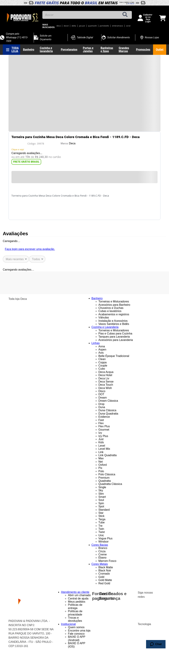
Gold (101, 576)
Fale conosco (76, 633)
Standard (104, 509)
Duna (101, 407)
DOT (101, 394)
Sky (100, 490)
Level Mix (104, 448)
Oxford (102, 464)
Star (101, 512)
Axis (101, 352)
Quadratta (104, 480)
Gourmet (103, 429)
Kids (101, 442)
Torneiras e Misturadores (113, 301)
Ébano (102, 557)
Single (102, 487)
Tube (101, 522)
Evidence (104, 416)
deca (58, 26)
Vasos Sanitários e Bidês (113, 323)
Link (101, 452)
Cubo (101, 368)
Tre (100, 525)
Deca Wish (105, 388)
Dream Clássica (108, 400)
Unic (101, 535)
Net (100, 461)
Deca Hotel (105, 375)
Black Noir (104, 570)
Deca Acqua (105, 372)
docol (66, 26)
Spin (101, 503)
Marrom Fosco (107, 560)
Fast (101, 420)
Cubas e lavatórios (110, 311)
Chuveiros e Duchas (110, 307)
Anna (101, 346)
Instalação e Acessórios (113, 320)
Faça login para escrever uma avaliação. (30, 249)
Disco (101, 391)
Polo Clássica (106, 474)
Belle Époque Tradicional (113, 355)
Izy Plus (103, 436)
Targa (101, 519)
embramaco (117, 26)
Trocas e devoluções (75, 619)
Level (101, 445)
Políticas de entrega (75, 606)
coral (128, 26)
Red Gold (104, 583)
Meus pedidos (76, 601)
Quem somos (76, 627)
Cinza (102, 551)
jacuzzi (82, 26)
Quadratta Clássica (110, 483)
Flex (101, 423)
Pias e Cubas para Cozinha (115, 333)
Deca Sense (106, 381)
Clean (102, 359)
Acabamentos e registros (113, 314)
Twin (101, 528)
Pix (100, 467)
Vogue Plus (105, 538)
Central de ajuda (78, 598)
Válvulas (103, 317)
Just (101, 439)
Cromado (104, 573)
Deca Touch (105, 384)
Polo (101, 471)
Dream (102, 397)
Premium (104, 477)
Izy (100, 432)
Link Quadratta (107, 455)
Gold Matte (105, 580)
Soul (101, 499)
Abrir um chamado (79, 595)
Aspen (102, 349)
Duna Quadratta (108, 413)
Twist (101, 532)
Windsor (103, 541)
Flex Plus (104, 426)
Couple (102, 365)
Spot (101, 506)
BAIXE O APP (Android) (76, 638)
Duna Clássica (107, 410)
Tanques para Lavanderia (114, 336)
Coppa (102, 362)
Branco (102, 548)
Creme (102, 554)
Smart (102, 496)
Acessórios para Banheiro (114, 304)
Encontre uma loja (79, 630)
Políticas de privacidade (75, 613)
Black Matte (105, 567)
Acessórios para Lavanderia (115, 339)
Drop (101, 404)
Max (101, 458)
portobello (104, 26)
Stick (101, 515)
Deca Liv (103, 378)
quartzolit (92, 26)
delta (74, 26)
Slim (101, 493)
